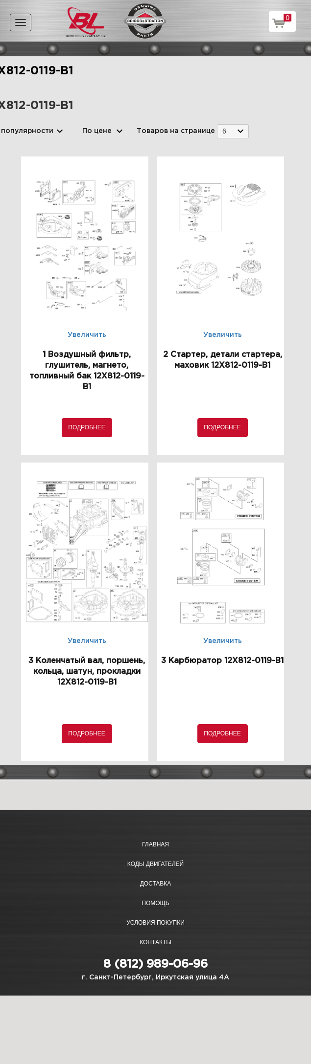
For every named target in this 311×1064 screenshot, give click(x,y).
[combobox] (233, 131)
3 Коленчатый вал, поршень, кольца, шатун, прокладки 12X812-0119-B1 (86, 671)
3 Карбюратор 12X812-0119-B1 (222, 661)
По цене (97, 131)
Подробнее (86, 427)
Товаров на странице (176, 131)
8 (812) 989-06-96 (155, 964)
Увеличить (87, 335)
